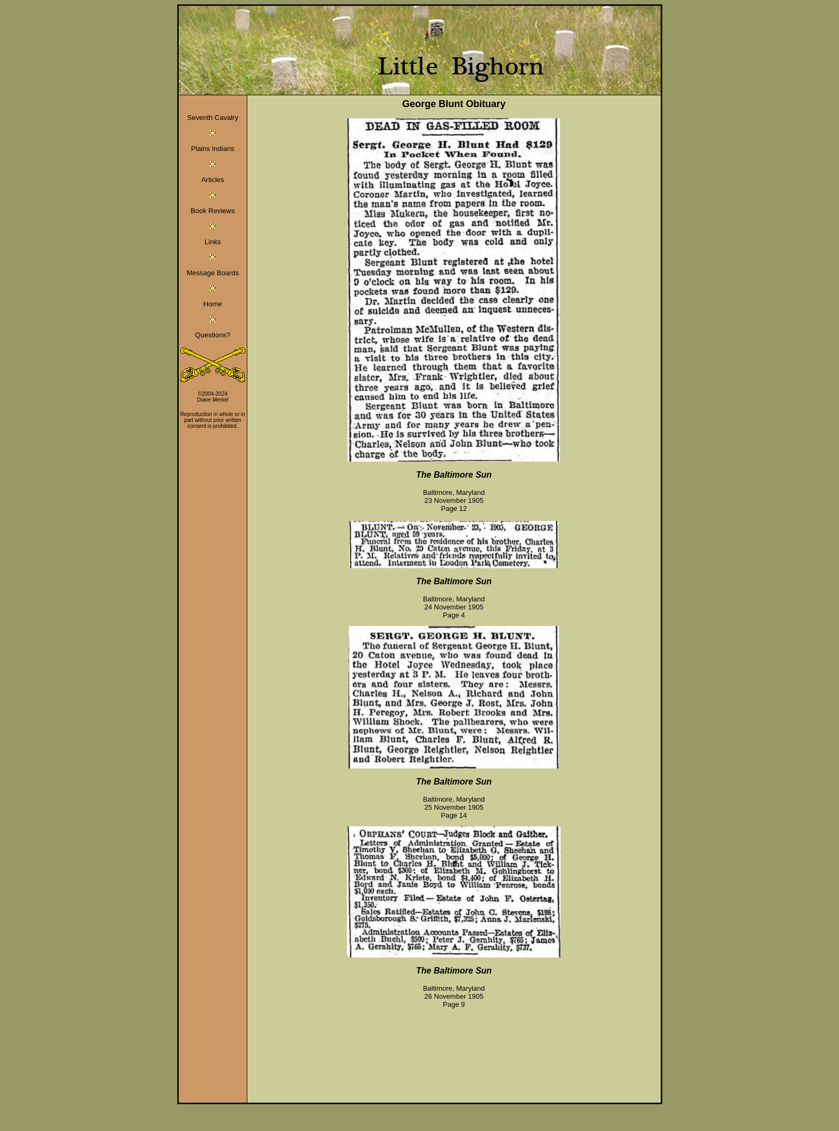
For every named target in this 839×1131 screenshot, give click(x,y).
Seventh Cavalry (212, 118)
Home (212, 304)
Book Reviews (213, 211)
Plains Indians (213, 149)
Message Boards (212, 273)
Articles (212, 180)
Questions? (212, 335)
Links (213, 242)
